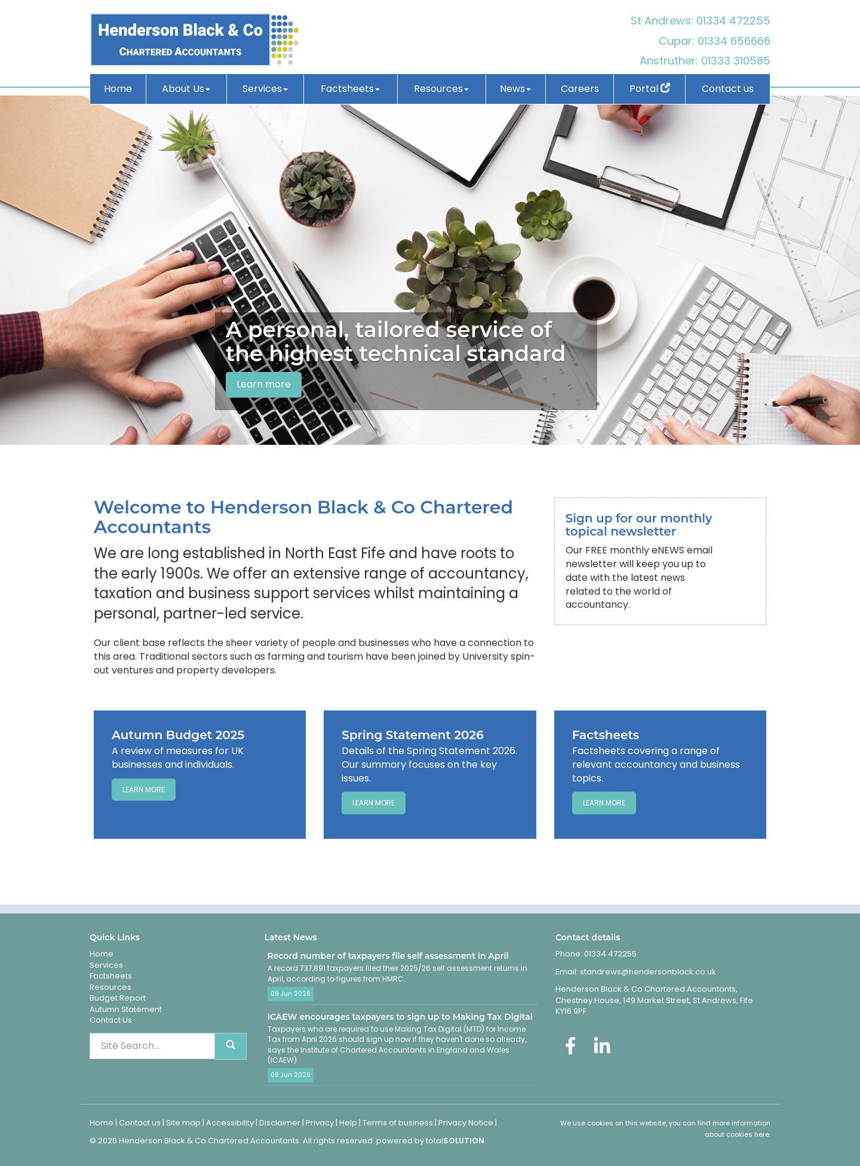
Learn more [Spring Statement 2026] (373, 803)
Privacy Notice (465, 1122)
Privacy (320, 1122)
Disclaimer (279, 1122)
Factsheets (350, 89)
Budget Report (118, 998)
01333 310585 (735, 60)
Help (348, 1122)
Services (265, 89)
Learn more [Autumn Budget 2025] (143, 789)
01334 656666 (734, 40)
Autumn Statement (126, 1009)
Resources (441, 89)
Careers (580, 89)
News (515, 89)
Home (118, 89)
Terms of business (398, 1122)
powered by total (430, 1140)
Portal (649, 89)
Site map (183, 1122)
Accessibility (230, 1122)
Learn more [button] (263, 384)
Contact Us (111, 1020)
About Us (186, 89)
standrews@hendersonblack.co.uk (647, 971)
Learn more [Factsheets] (604, 803)
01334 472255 (733, 20)
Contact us (728, 89)
